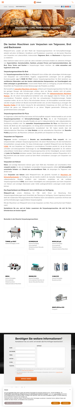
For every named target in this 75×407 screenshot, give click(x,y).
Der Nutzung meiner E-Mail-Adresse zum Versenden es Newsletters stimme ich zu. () (39, 373)
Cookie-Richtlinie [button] (57, 394)
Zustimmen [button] (65, 403)
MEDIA (7, 276)
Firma (11, 355)
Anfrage (39, 345)
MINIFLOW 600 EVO (58, 307)
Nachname (12, 351)
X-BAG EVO (55, 276)
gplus (66, 7)
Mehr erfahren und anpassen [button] (13, 403)
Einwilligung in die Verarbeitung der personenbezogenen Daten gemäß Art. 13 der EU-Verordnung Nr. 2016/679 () (40, 369)
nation (11, 358)
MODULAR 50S (56, 241)
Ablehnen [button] (55, 403)
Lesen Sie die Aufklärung (27, 370)
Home (5, 6)
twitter (64, 7)
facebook (62, 7)
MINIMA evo (32, 276)
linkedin (70, 7)
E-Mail (11, 362)
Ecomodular (33, 241)
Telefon (11, 365)
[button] (70, 389)
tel (73, 2)
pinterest (68, 7)
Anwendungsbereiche (12, 6)
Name (11, 347)
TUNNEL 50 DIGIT (10, 241)
